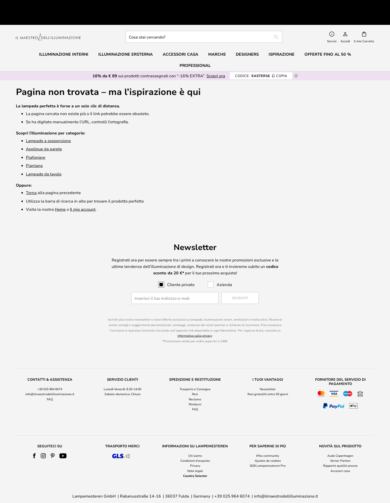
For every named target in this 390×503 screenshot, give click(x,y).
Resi (195, 378)
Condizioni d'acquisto (195, 444)
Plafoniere (35, 140)
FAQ (50, 383)
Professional (195, 49)
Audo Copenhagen (340, 439)
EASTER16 (261, 59)
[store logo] (48, 20)
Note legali (195, 454)
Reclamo (195, 383)
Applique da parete (44, 132)
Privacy (195, 449)
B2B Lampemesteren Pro (268, 449)
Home (60, 192)
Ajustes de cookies (268, 444)
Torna (31, 176)
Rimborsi (195, 388)
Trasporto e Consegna (195, 373)
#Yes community (267, 439)
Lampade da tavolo (43, 157)
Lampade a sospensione (48, 124)
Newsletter (268, 373)
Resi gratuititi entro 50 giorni (267, 378)
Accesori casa (340, 454)
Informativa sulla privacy (195, 319)
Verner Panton (340, 444)
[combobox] (204, 20)
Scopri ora (215, 59)
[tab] (50, 378)
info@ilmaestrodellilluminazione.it (49, 378)
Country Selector (195, 459)
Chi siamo (195, 439)
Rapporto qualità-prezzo (340, 449)
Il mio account (83, 192)
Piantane (34, 149)
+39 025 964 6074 (49, 373)
